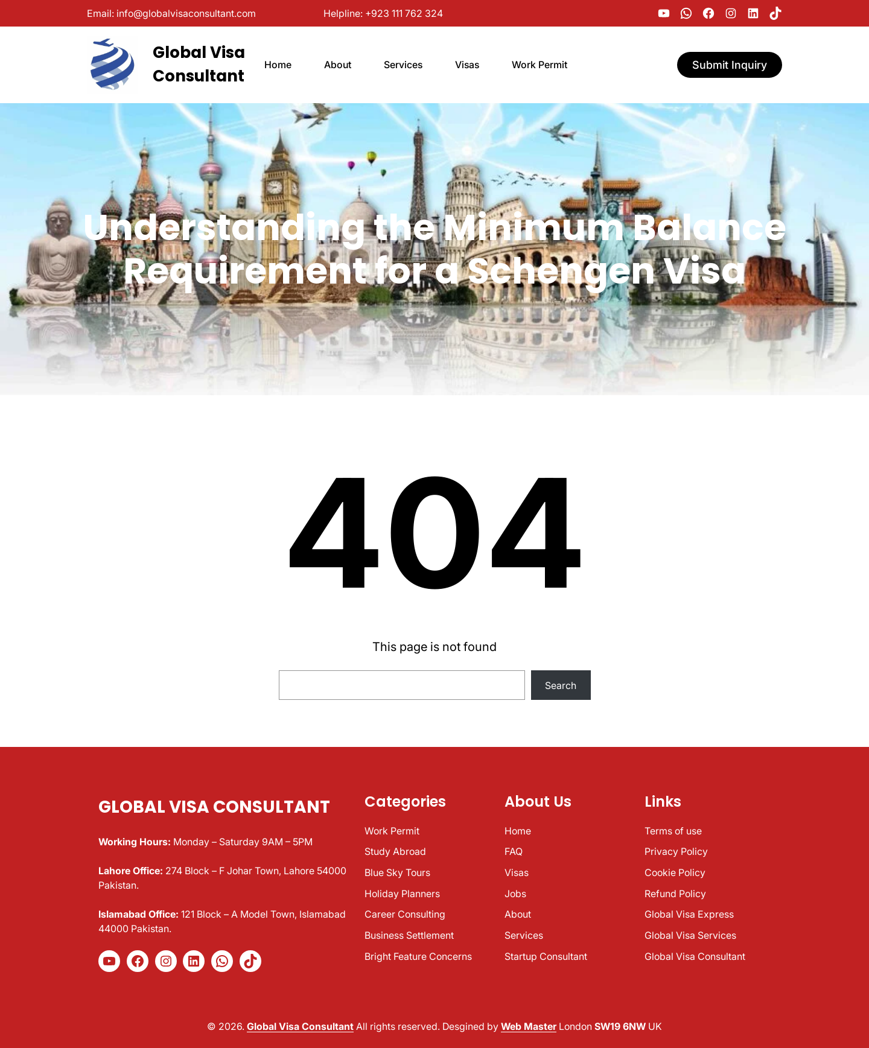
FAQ (514, 851)
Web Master (528, 1026)
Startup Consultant (546, 956)
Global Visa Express (689, 914)
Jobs (515, 894)
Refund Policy (675, 894)
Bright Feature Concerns (418, 956)
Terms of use (673, 831)
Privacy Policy (676, 851)
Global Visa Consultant (214, 807)
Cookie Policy (675, 872)
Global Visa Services (690, 935)
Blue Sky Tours (397, 872)
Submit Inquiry (729, 65)
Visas (517, 872)
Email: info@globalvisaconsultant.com (171, 13)
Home (518, 831)
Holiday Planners (402, 894)
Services (524, 935)
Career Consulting (404, 914)
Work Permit (391, 831)
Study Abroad (395, 851)
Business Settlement (409, 935)
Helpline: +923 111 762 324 (383, 13)
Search (560, 685)
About (518, 914)
